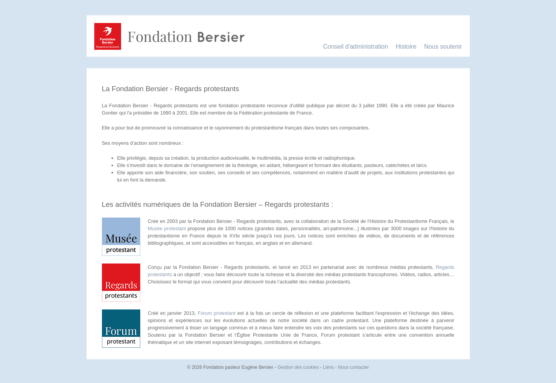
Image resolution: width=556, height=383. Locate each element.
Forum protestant (217, 313)
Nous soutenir (443, 46)
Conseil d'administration (355, 46)
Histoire (406, 46)
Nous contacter (353, 367)
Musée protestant (167, 228)
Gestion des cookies (298, 367)
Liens (328, 367)
